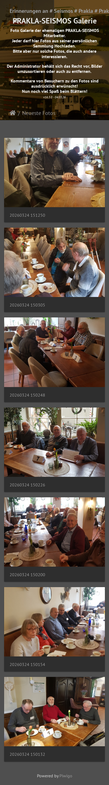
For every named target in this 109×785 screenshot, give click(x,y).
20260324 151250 (27, 215)
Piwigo (65, 775)
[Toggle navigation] (16, 20)
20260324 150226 (27, 484)
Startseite (13, 113)
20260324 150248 (27, 395)
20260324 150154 (27, 664)
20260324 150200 (27, 574)
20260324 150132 (27, 754)
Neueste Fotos (38, 113)
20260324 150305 (27, 305)
